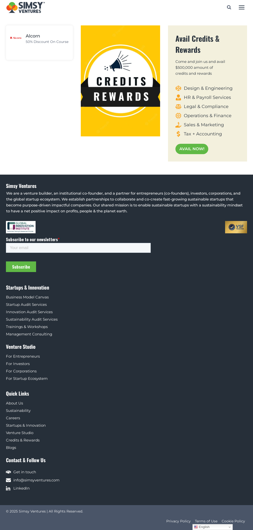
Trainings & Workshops (27, 326)
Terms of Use (206, 521)
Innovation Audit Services (29, 312)
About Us (14, 403)
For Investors (18, 363)
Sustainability (18, 410)
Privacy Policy (178, 521)
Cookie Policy (233, 521)
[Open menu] (241, 7)
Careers (13, 418)
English (202, 527)
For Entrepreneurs (23, 356)
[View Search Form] (229, 7)
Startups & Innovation (26, 425)
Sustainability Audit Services (32, 319)
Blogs (11, 447)
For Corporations (21, 371)
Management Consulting (29, 334)
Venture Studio (19, 432)
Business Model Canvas (27, 297)
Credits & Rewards (23, 440)
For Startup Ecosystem (27, 378)
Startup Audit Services (26, 304)
